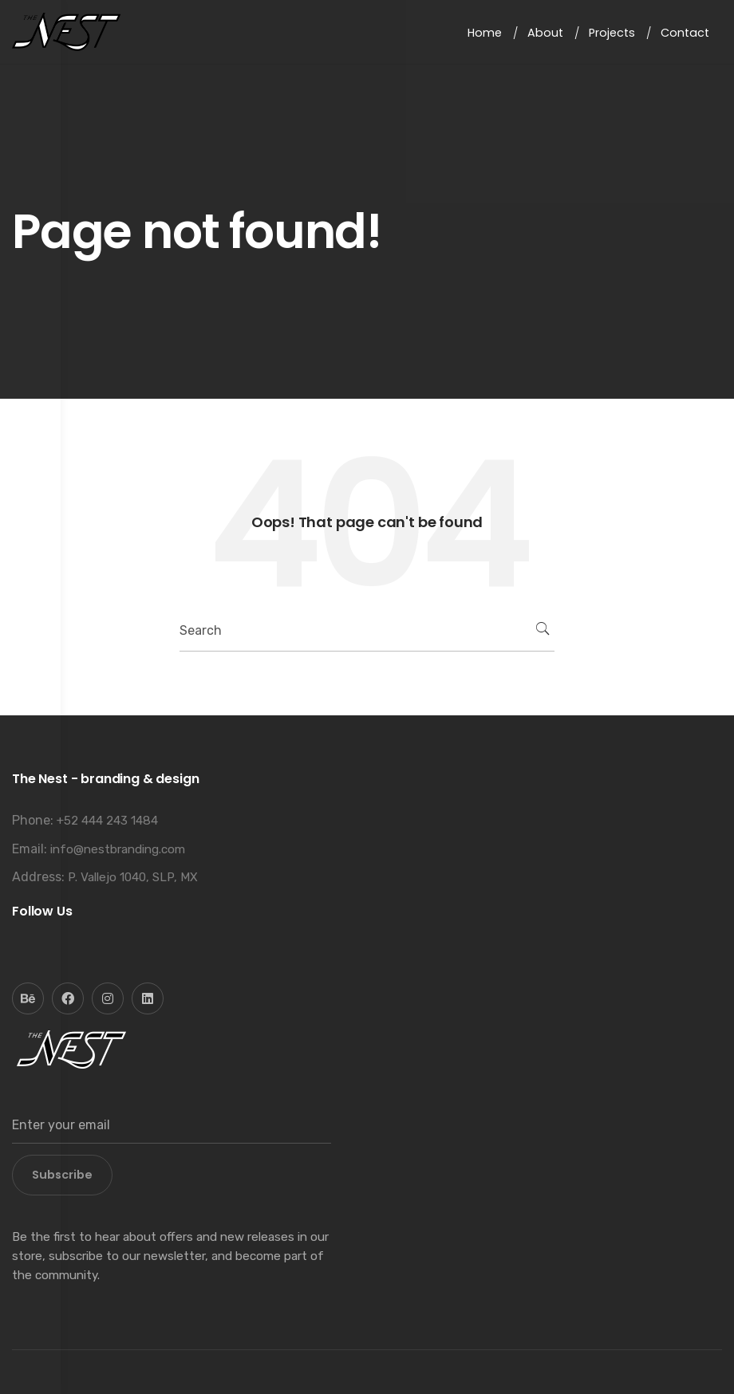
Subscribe (62, 1175)
